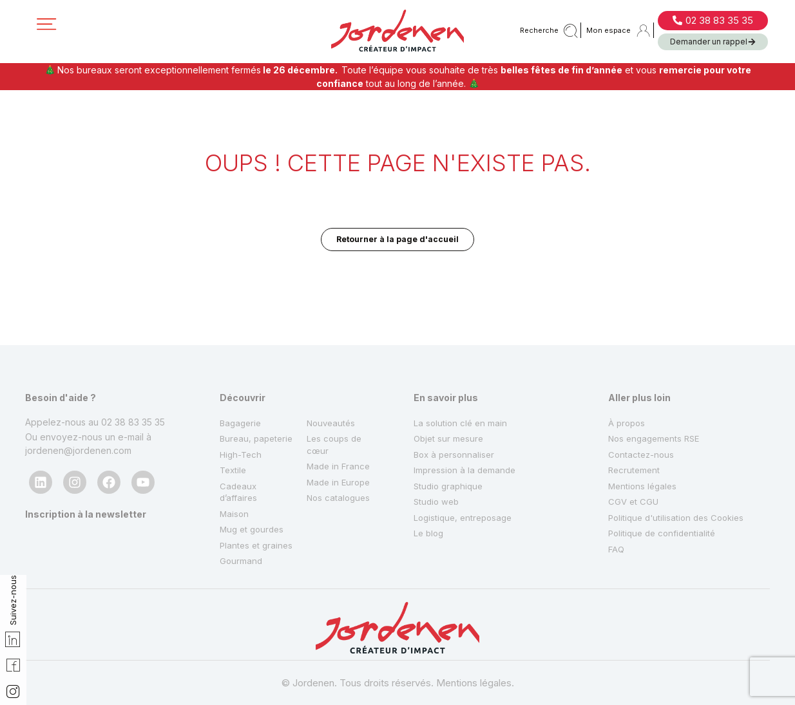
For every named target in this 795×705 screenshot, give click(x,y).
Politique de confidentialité (665, 499)
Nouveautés (332, 374)
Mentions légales (644, 445)
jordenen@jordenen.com (78, 402)
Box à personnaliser (456, 410)
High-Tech (242, 423)
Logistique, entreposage (466, 481)
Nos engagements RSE (656, 392)
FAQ (617, 517)
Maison (235, 492)
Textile (234, 442)
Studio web (438, 463)
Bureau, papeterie (241, 399)
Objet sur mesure (450, 392)
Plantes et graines (241, 534)
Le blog (430, 499)
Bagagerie (242, 374)
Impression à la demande (467, 427)
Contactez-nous (642, 410)
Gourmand (241, 559)
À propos (627, 374)
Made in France (340, 423)
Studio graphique (450, 445)
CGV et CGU (634, 463)
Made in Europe (340, 442)
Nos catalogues (340, 460)
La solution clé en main (462, 374)
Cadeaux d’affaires (239, 467)
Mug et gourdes (254, 510)
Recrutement (635, 427)
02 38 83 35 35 (133, 372)
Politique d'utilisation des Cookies (680, 481)
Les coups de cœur (336, 399)
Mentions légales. (475, 683)
